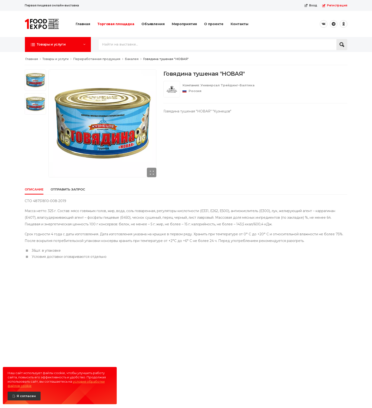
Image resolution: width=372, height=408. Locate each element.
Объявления (153, 24)
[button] (58, 44)
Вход (310, 5)
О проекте (213, 24)
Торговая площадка (115, 24)
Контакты (239, 24)
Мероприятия (184, 24)
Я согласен (26, 396)
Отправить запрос (68, 189)
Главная (83, 24)
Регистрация (334, 5)
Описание (34, 189)
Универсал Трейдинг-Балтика (227, 85)
